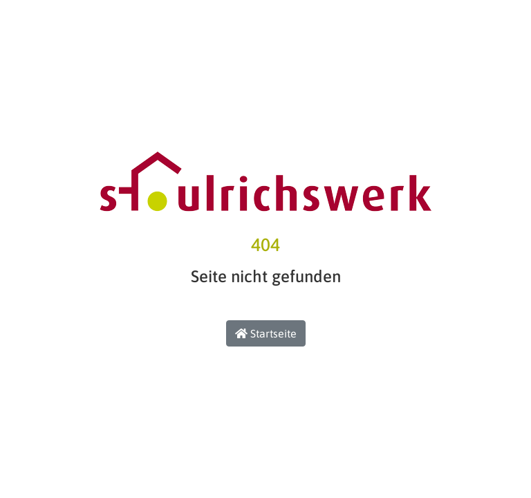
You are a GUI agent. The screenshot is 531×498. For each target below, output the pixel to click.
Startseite (266, 333)
